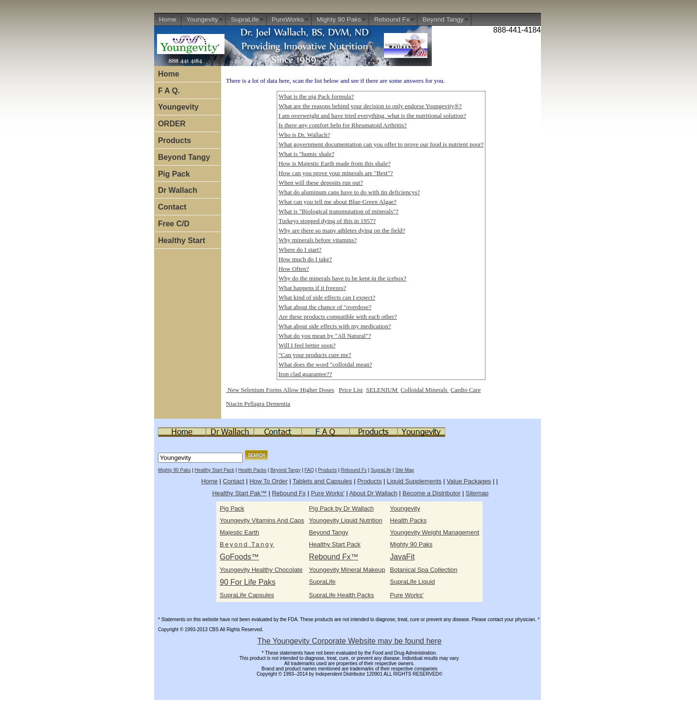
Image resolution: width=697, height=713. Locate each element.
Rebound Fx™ (333, 557)
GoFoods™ (239, 557)
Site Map (404, 470)
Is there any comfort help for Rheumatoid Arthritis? (343, 125)
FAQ (309, 470)
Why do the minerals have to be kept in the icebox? (342, 278)
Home (167, 19)
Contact (172, 207)
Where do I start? (300, 249)
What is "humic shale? (307, 153)
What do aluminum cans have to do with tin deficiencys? (349, 192)
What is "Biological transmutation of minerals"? (339, 211)
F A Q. (169, 91)
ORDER (172, 124)
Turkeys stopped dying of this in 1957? (327, 220)
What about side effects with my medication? (335, 326)
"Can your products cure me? (315, 354)
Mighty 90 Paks (338, 19)
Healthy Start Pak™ (239, 493)
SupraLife (245, 19)
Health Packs (252, 470)
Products (174, 140)
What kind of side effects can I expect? (327, 297)
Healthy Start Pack (215, 470)
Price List (351, 389)
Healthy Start (181, 240)
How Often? (294, 268)
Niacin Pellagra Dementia (258, 403)
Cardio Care (465, 389)
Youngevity (202, 19)
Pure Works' (327, 493)
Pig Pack (174, 174)
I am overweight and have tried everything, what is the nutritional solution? (372, 115)
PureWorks (287, 19)
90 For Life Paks (248, 582)
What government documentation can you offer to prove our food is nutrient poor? (381, 144)
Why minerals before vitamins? (318, 240)
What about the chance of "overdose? (325, 307)
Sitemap (477, 493)
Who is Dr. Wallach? (304, 134)
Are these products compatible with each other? (338, 316)
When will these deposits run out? (321, 182)
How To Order (268, 481)
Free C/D (174, 224)
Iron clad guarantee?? (305, 374)
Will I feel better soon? (307, 345)
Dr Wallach (177, 190)
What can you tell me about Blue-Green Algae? (338, 201)
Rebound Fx (391, 19)
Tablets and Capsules (322, 481)
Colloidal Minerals (425, 389)
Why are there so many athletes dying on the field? (342, 230)
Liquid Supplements (414, 481)
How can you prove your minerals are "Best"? (336, 173)
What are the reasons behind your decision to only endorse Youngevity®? (370, 106)
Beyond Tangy (442, 19)
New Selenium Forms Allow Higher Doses (280, 389)
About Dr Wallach (373, 493)
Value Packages (469, 481)
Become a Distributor (432, 493)
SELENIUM (382, 389)
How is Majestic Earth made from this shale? (335, 163)
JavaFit (402, 557)
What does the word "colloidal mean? (325, 364)
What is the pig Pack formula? (316, 96)
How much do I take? (305, 259)
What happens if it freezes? (312, 287)
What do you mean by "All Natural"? (325, 335)
